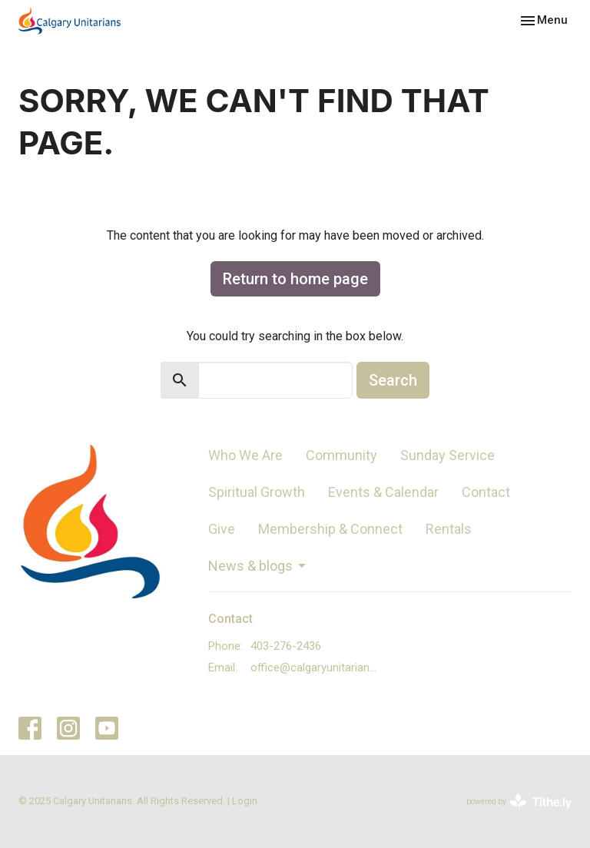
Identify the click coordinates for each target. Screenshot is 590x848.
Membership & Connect (330, 529)
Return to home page (295, 279)
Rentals (449, 529)
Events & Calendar (383, 492)
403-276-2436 (285, 646)
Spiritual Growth (256, 492)
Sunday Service (447, 455)
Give (221, 529)
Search (393, 380)
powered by (519, 801)
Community (341, 455)
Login (244, 801)
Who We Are (245, 455)
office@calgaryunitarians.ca (316, 667)
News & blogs (258, 566)
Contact (486, 492)
